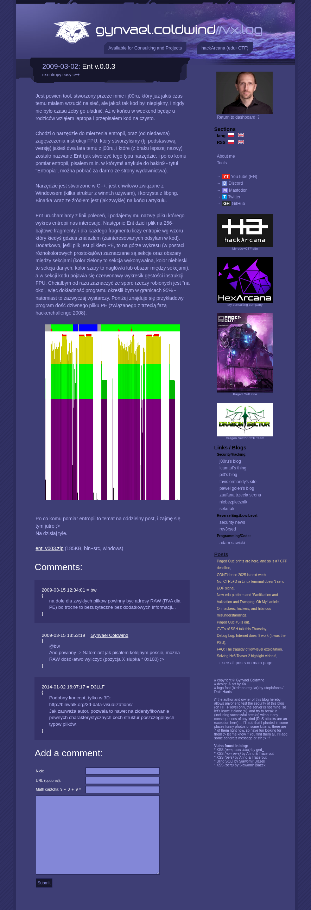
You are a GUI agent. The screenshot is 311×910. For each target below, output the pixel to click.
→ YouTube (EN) (237, 176)
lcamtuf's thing (233, 468)
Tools (222, 162)
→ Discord (230, 183)
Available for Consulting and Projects (145, 48)
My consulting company (244, 304)
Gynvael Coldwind (109, 635)
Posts (221, 554)
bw (93, 590)
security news (232, 522)
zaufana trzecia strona (240, 495)
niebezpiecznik (233, 502)
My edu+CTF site (245, 248)
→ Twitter (228, 196)
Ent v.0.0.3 (98, 66)
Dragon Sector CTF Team (245, 438)
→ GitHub (231, 203)
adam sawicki (232, 542)
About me (226, 156)
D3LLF (97, 687)
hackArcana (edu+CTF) (225, 48)
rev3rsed (228, 529)
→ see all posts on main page (244, 662)
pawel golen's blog (237, 488)
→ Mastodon (232, 190)
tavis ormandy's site (238, 481)
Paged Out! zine (245, 394)
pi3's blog (228, 474)
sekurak (227, 508)
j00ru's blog (230, 461)
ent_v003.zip (49, 548)
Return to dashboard (239, 117)
